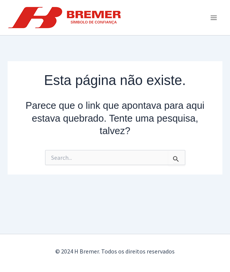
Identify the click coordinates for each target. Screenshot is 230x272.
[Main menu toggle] (214, 17)
